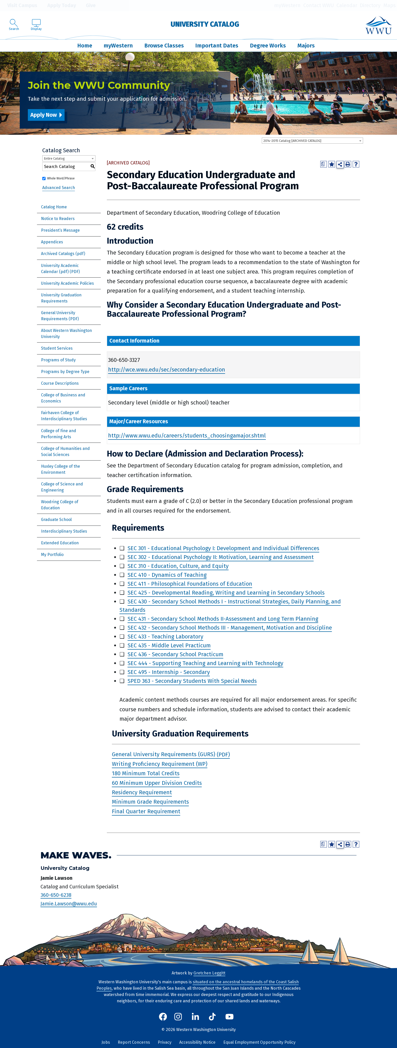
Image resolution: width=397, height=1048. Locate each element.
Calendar (346, 5)
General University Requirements (58, 315)
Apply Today (58, 5)
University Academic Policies (67, 283)
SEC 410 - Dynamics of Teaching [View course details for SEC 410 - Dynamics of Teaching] (167, 574)
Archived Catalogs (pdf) (63, 253)
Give (87, 5)
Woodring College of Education (59, 504)
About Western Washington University (66, 333)
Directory (370, 5)
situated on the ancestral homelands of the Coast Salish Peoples (197, 985)
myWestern (287, 5)
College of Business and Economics (63, 398)
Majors (306, 45)
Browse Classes (164, 45)
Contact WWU (318, 5)
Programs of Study (58, 360)
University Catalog (205, 24)
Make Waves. (76, 855)
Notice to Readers (58, 218)
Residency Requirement (142, 792)
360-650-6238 (56, 895)
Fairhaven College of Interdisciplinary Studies (64, 415)
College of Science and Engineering (62, 487)
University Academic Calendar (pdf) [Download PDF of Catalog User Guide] (60, 268)
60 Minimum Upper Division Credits (157, 783)
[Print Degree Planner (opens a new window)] (323, 164)
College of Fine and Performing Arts (58, 433)
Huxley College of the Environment (60, 469)
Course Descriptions (60, 383)
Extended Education (60, 542)
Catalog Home (54, 207)
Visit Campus (18, 5)
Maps (389, 5)
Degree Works (268, 45)
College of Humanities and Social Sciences (65, 451)
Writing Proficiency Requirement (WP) (159, 763)
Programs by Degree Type (65, 371)
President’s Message (60, 230)
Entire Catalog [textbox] (54, 158)
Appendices (52, 242)
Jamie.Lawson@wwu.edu (69, 904)
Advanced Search (58, 187)
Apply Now (43, 114)
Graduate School (56, 519)
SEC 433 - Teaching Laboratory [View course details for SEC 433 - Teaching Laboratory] (165, 636)
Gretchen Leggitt (209, 973)
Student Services (57, 348)
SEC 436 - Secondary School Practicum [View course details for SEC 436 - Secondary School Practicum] (175, 654)
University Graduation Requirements (61, 298)
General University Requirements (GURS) (163, 754)
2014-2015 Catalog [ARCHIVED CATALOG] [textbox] (292, 141)
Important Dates (216, 45)
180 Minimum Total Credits (146, 773)
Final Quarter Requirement (146, 811)
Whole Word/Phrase (61, 178)
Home (84, 45)
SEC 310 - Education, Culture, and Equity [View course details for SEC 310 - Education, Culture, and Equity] (178, 566)
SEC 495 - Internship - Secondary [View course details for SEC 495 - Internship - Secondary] (169, 672)
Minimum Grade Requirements (150, 802)
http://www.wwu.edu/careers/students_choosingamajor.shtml (187, 435)
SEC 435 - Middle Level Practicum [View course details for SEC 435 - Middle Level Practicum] (169, 645)
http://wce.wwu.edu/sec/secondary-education (166, 369)
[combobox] (312, 141)
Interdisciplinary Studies (64, 531)
